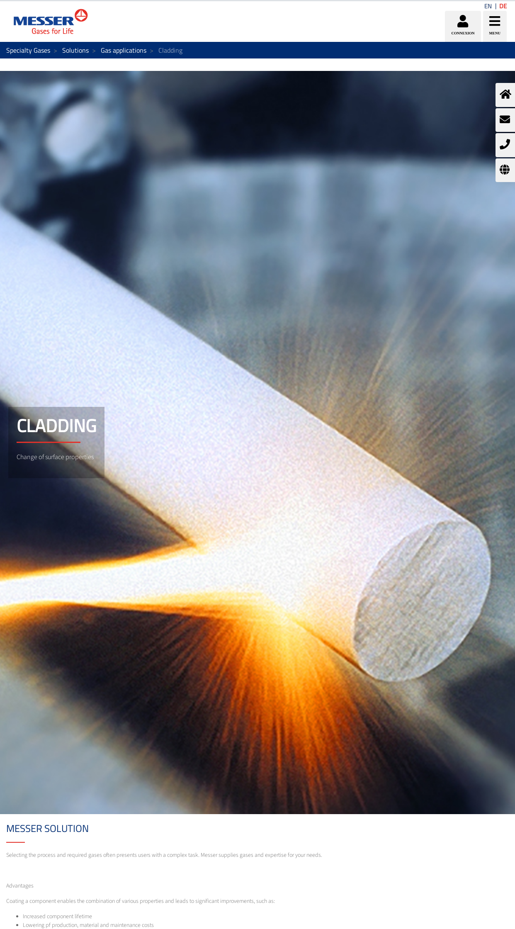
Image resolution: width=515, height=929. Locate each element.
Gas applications (123, 50)
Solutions (75, 50)
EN (488, 6)
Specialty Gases (28, 50)
